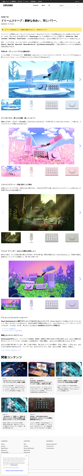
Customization (50, 448)
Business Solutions (51, 444)
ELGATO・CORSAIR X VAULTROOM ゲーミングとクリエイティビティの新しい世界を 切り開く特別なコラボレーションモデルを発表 (41, 382)
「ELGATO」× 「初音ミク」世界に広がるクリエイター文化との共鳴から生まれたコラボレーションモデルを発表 (14, 418)
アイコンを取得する (10, 329)
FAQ (25, 444)
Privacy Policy (14, 464)
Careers (3, 446)
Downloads (27, 452)
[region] (14, 464)
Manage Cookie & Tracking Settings (14, 470)
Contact (26, 446)
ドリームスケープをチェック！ (11, 350)
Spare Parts (27, 450)
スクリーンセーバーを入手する (13, 330)
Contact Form (50, 446)
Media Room (4, 448)
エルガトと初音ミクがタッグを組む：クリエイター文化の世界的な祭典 (68, 381)
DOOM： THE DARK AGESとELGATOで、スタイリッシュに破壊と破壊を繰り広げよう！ (41, 418)
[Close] (26, 455)
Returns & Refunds (29, 448)
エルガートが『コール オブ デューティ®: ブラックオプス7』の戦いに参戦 (14, 381)
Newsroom (4, 450)
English (45, 29)
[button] (80, 79)
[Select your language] (77, 1)
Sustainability (4, 452)
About (2, 444)
